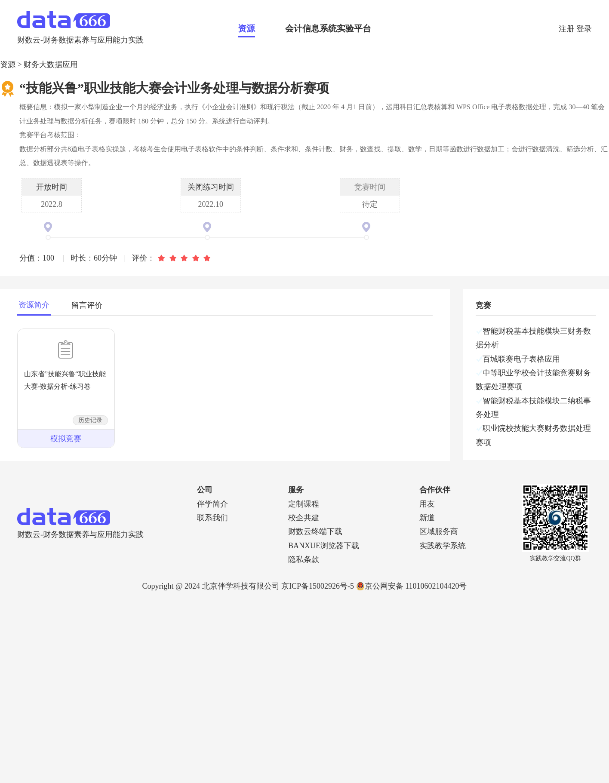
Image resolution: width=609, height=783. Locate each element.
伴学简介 (212, 504)
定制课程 (303, 504)
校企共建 (303, 517)
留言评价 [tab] (86, 305)
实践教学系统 (442, 545)
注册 (567, 29)
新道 (427, 517)
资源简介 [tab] (33, 305)
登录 (584, 29)
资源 (246, 28)
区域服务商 (438, 531)
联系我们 (212, 517)
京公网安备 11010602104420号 (411, 586)
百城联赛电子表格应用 (521, 359)
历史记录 (90, 420)
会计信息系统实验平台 (328, 28)
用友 (427, 504)
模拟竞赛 (65, 438)
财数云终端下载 (315, 531)
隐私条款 (303, 559)
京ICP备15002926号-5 (317, 586)
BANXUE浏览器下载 (323, 545)
